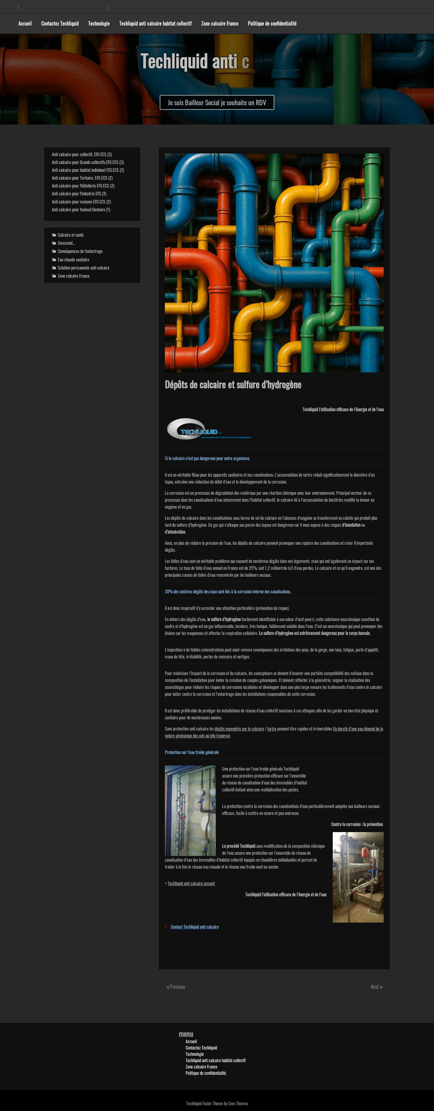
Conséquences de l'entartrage (80, 251)
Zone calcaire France (219, 23)
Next (375, 986)
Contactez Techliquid (60, 23)
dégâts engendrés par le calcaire (239, 728)
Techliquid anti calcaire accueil (191, 883)
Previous (177, 986)
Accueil (25, 23)
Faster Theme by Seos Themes (225, 1103)
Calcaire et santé (70, 235)
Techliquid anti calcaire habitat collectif (155, 23)
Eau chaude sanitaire (73, 259)
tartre (271, 728)
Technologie (99, 23)
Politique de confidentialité (272, 23)
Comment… (66, 243)
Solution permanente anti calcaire (83, 267)
